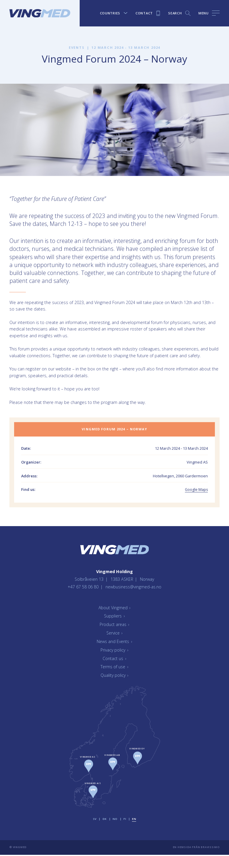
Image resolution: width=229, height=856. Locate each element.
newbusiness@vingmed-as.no (133, 587)
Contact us (115, 659)
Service (114, 634)
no (115, 820)
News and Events (114, 642)
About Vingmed (114, 608)
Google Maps (196, 489)
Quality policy (114, 676)
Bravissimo (210, 848)
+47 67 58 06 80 (82, 587)
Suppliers (114, 617)
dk (105, 820)
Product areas (114, 625)
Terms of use (114, 668)
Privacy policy (114, 651)
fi (124, 820)
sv (95, 820)
